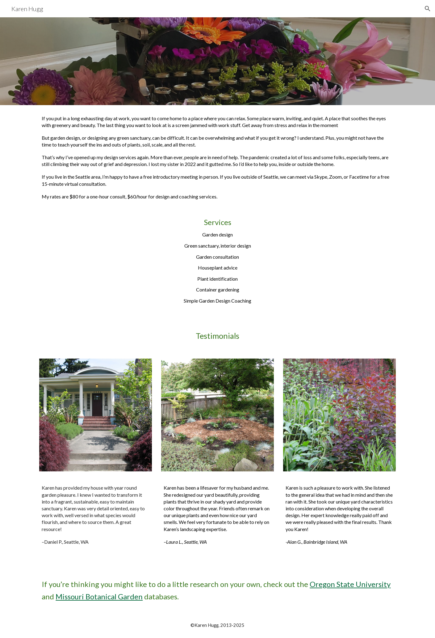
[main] (217, 213)
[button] (427, 8)
